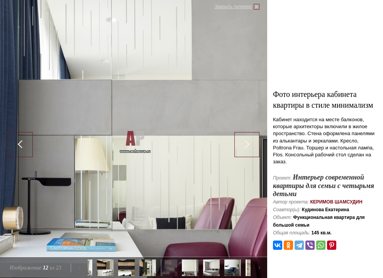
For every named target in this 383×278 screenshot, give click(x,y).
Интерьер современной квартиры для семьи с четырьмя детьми (323, 185)
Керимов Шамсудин (336, 202)
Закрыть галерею (233, 6)
